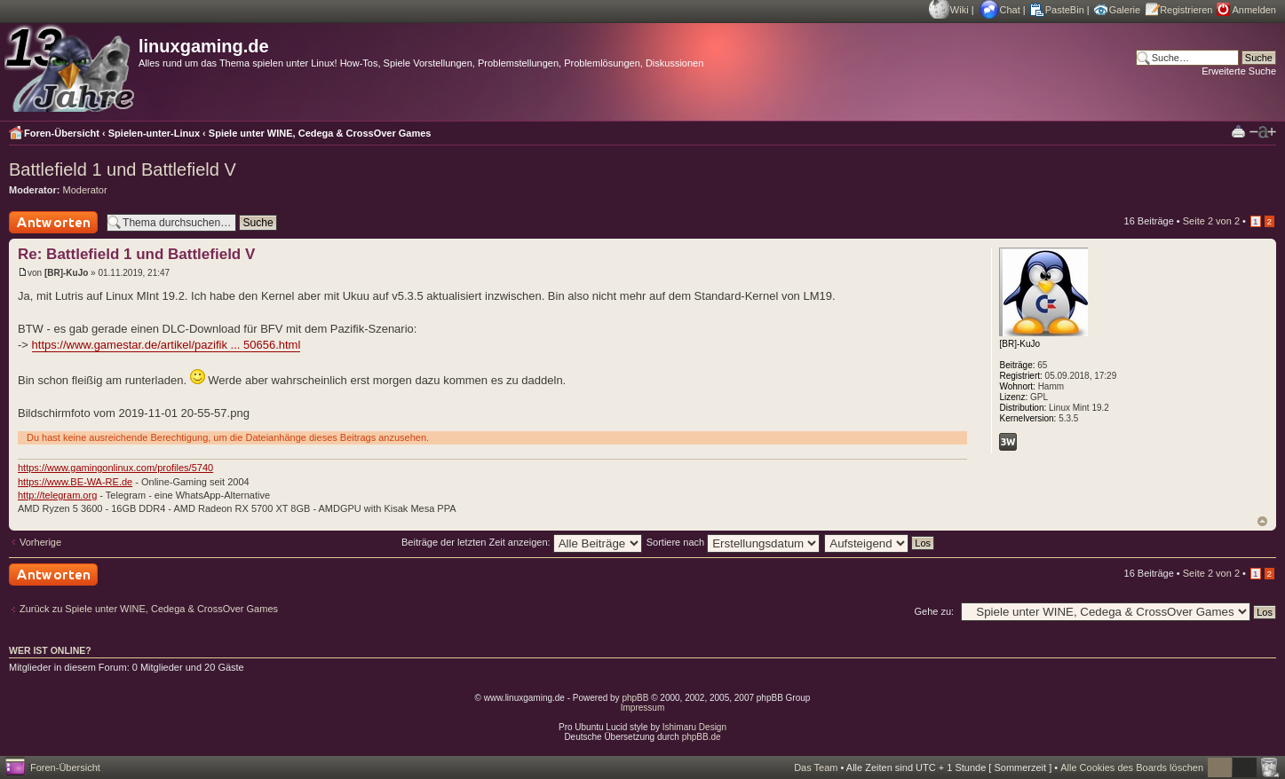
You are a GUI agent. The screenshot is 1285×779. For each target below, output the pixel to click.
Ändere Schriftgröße (1262, 132)
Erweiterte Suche (1239, 71)
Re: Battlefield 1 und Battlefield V (136, 254)
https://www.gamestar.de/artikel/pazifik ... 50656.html (166, 344)
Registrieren (1186, 9)
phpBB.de (701, 737)
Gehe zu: (934, 611)
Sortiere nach (733, 542)
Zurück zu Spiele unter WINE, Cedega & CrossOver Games (149, 608)
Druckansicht (1238, 131)
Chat (1010, 9)
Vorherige (40, 542)
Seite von (1211, 221)
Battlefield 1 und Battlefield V (122, 169)
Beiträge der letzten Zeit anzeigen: (521, 542)
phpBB (635, 698)
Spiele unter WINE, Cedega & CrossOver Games (320, 133)
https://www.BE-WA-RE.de (75, 481)
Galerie (1124, 9)
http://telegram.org (57, 495)
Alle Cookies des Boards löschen (1131, 767)
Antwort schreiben (53, 222)
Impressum (642, 707)
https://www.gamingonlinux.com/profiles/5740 (115, 467)
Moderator (85, 190)
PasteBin (1064, 9)
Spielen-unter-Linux (154, 133)
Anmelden (1254, 9)
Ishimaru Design (694, 727)
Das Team (815, 767)
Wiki (959, 9)
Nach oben (1262, 521)
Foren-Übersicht (61, 133)
